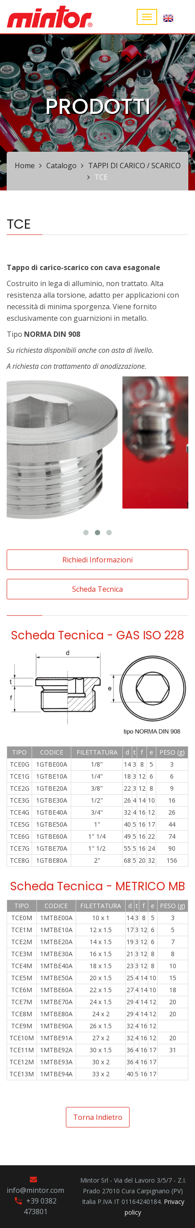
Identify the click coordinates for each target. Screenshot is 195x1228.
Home (25, 165)
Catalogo (61, 165)
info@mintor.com (35, 1190)
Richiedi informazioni (97, 560)
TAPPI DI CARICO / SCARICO (134, 165)
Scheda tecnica (97, 589)
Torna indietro (97, 1117)
